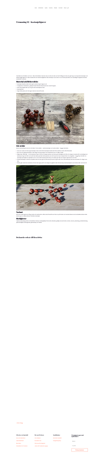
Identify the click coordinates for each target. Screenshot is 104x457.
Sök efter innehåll (57, 438)
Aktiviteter (40, 8)
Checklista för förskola (21, 446)
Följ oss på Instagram (40, 443)
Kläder (55, 8)
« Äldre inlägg (19, 423)
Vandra (51, 8)
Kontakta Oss (38, 440)
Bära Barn (18, 443)
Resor (65, 8)
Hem (36, 8)
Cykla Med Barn (20, 440)
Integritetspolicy (57, 440)
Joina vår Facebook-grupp (41, 446)
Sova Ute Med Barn (20, 438)
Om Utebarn (38, 438)
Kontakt (60, 8)
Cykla (46, 8)
